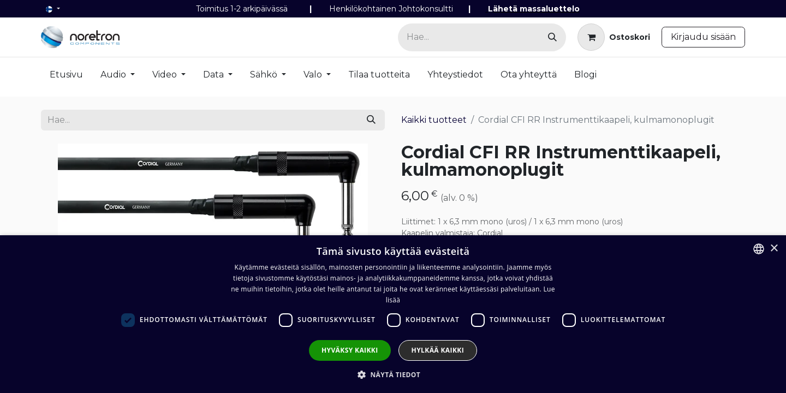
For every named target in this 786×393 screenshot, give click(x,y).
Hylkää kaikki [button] (438, 350)
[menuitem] (66, 76)
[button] (393, 374)
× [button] (774, 249)
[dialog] (393, 314)
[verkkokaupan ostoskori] (613, 37)
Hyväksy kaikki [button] (349, 350)
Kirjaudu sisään (703, 37)
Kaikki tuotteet (434, 120)
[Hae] (552, 37)
